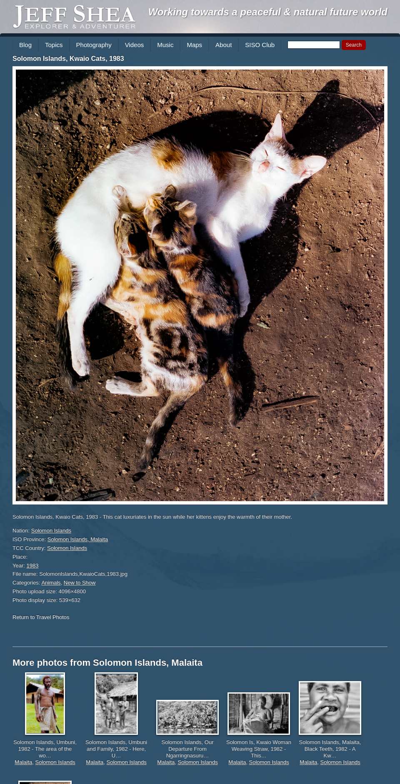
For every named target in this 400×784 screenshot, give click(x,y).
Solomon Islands (51, 530)
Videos (134, 44)
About (223, 44)
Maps (194, 44)
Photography (94, 44)
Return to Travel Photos (41, 617)
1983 (33, 565)
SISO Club (260, 44)
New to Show (80, 582)
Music (165, 44)
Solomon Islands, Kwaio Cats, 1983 (68, 58)
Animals (50, 582)
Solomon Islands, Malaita (78, 539)
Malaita (23, 762)
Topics (54, 44)
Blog (25, 44)
